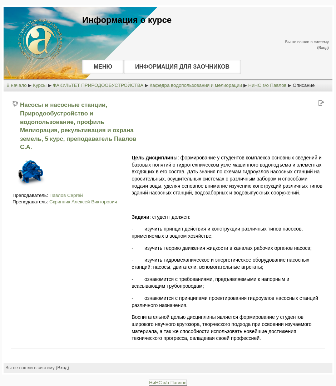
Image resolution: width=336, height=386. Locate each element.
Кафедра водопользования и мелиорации (196, 85)
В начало (16, 85)
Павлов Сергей (66, 195)
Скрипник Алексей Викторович (83, 201)
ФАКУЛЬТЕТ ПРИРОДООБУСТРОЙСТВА (98, 85)
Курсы (39, 85)
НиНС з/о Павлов (267, 85)
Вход (322, 47)
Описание (304, 85)
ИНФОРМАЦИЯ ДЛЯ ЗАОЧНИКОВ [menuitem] (182, 67)
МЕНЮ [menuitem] (103, 67)
